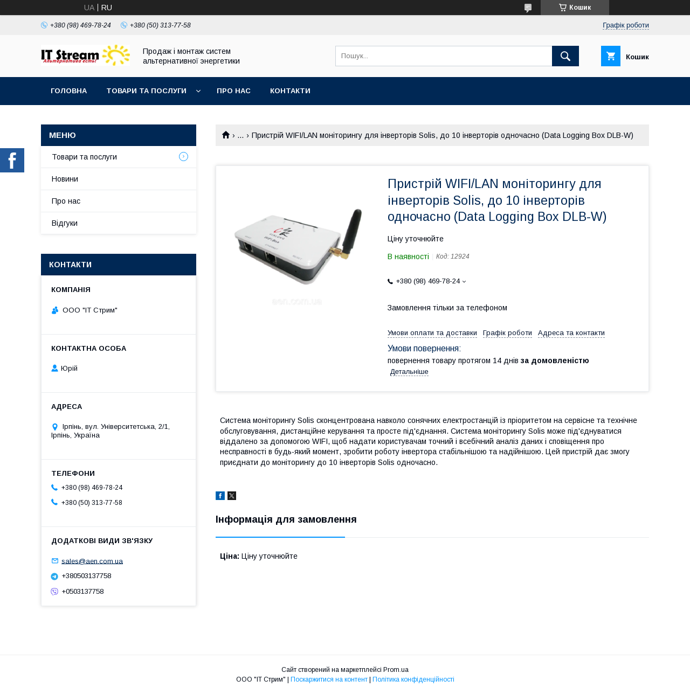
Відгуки (65, 223)
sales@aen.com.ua (92, 561)
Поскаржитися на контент (329, 679)
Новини (65, 179)
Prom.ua (396, 670)
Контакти (290, 91)
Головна (69, 91)
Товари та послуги (146, 91)
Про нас (234, 91)
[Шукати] (565, 56)
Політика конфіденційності (413, 679)
